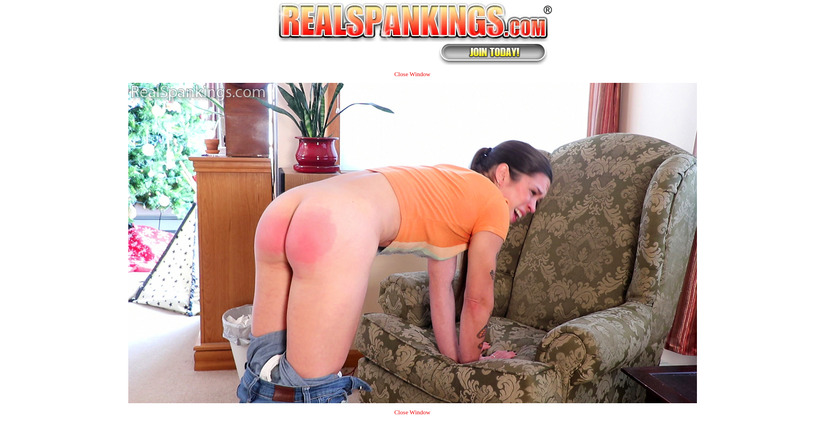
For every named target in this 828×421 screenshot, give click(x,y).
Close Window (412, 74)
